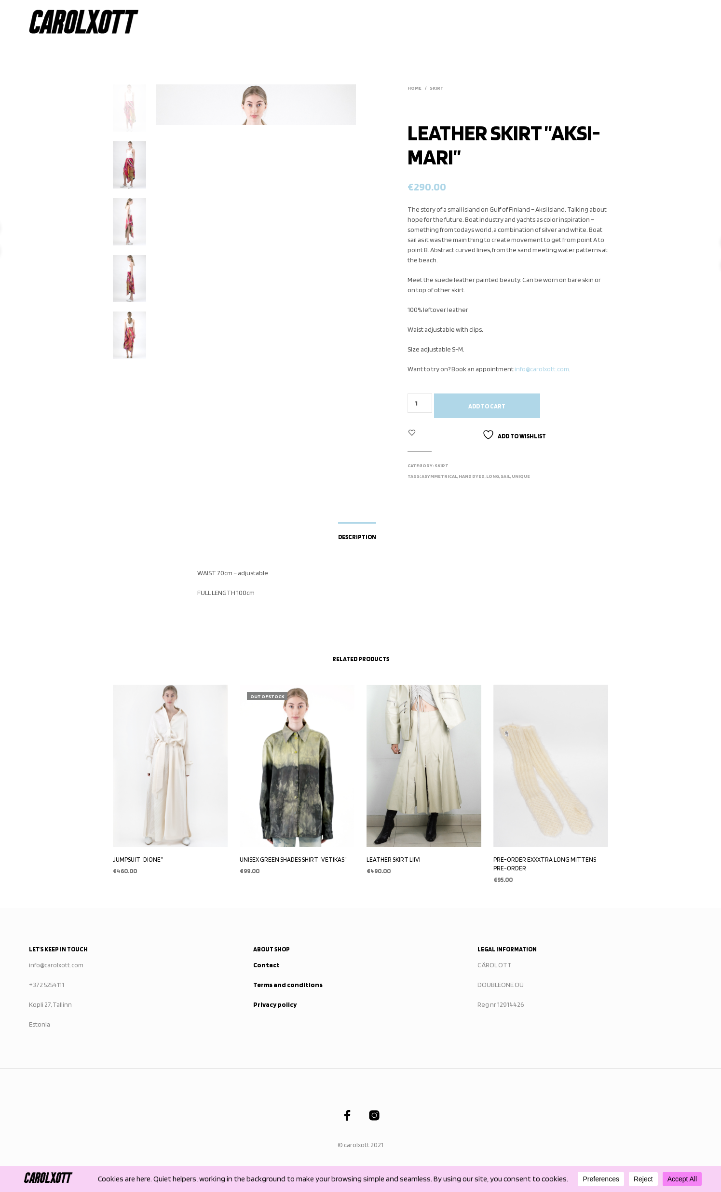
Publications (500, 22)
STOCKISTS (587, 22)
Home (289, 22)
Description (357, 537)
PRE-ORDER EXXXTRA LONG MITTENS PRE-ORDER (544, 864)
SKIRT (437, 88)
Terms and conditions (288, 985)
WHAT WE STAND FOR (434, 22)
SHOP (382, 22)
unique (521, 476)
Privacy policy (275, 1004)
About (546, 22)
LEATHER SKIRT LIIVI (394, 859)
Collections (333, 22)
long (492, 476)
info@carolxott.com (542, 369)
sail (505, 476)
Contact (631, 22)
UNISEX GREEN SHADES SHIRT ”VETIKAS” (293, 859)
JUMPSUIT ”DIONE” (138, 859)
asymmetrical (439, 476)
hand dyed (472, 476)
